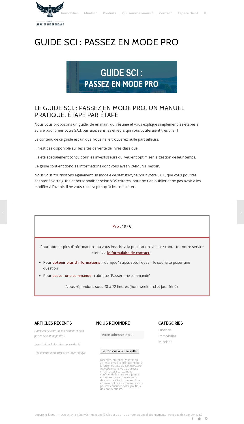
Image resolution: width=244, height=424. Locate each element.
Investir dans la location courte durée (57, 344)
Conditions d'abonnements (148, 415)
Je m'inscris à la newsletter (119, 351)
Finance (164, 330)
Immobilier (167, 336)
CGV (126, 415)
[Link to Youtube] (199, 418)
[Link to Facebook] (192, 418)
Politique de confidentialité (185, 415)
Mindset (165, 341)
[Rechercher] (205, 13)
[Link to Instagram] (206, 418)
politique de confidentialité (121, 387)
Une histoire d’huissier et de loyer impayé (60, 353)
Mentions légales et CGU (106, 415)
